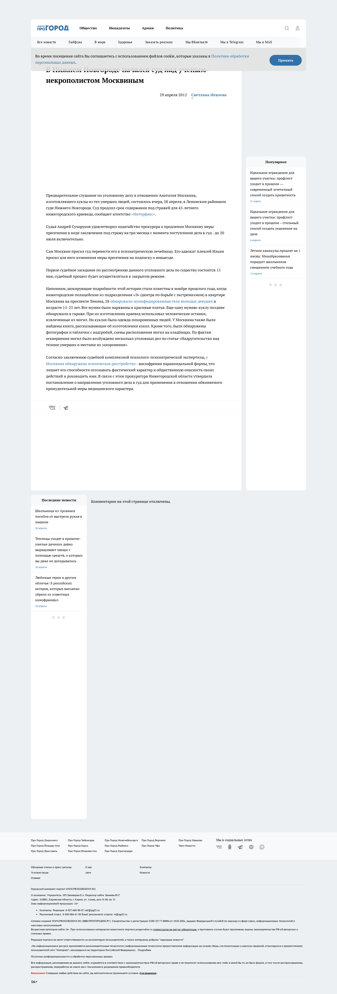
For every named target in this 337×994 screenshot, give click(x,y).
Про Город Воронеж (154, 840)
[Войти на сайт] (297, 28)
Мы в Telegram (232, 42)
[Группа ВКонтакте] (219, 847)
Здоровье (125, 42)
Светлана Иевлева (209, 94)
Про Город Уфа (151, 845)
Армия (148, 28)
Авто (88, 872)
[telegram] (67, 408)
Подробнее (144, 950)
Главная (35, 877)
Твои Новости (187, 845)
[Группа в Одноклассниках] (229, 847)
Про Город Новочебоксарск (121, 840)
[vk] (52, 408)
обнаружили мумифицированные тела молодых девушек (161, 301)
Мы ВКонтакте (196, 42)
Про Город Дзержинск (44, 840)
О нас (88, 867)
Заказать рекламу (159, 42)
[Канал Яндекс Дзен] (251, 847)
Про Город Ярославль (44, 851)
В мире (100, 42)
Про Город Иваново (190, 840)
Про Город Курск (78, 845)
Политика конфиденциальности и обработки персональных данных (72, 956)
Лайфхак (75, 42)
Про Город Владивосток (82, 851)
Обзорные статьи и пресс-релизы (51, 867)
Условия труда (39, 872)
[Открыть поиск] (286, 28)
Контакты (146, 867)
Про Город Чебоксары (81, 840)
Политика (174, 28)
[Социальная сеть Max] (262, 847)
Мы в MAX (264, 42)
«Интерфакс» (143, 214)
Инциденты (119, 28)
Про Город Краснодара (118, 851)
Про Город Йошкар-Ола (45, 845)
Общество (88, 28)
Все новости (46, 42)
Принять (285, 60)
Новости (145, 872)
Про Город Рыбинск (116, 845)
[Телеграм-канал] (240, 847)
